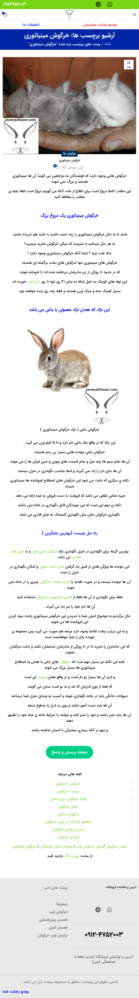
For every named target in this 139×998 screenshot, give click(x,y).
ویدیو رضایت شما (16, 991)
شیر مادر (33, 281)
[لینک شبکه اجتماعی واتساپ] (109, 910)
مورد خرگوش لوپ (89, 846)
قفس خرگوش (116, 846)
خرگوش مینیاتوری (69, 160)
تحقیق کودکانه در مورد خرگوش (68, 822)
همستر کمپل (58, 927)
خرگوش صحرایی (68, 783)
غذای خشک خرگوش (55, 582)
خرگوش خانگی (68, 814)
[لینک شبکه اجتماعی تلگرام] (98, 910)
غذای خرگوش (68, 806)
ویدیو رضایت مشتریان (100, 24)
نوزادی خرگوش (68, 837)
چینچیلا (62, 904)
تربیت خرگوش (68, 791)
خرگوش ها (69, 153)
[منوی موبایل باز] (134, 14)
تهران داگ (71, 856)
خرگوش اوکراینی (24, 846)
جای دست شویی (51, 566)
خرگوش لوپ (58, 912)
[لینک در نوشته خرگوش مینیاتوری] (69, 105)
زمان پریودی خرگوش (68, 829)
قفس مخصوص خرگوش (54, 597)
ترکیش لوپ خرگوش (53, 935)
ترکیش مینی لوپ (44, 551)
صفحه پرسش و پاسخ (69, 752)
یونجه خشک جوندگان (56, 846)
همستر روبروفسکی (53, 919)
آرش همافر (76, 167)
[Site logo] (69, 14)
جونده (41, 677)
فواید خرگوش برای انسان (68, 799)
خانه (107, 44)
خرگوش (64, 662)
